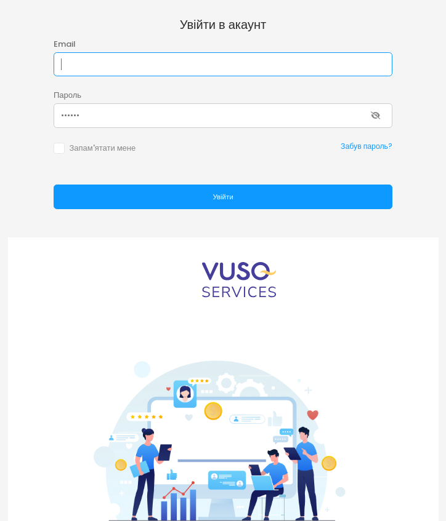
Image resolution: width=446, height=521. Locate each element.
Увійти (223, 197)
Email (65, 44)
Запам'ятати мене (102, 148)
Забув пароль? (366, 146)
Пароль (67, 95)
